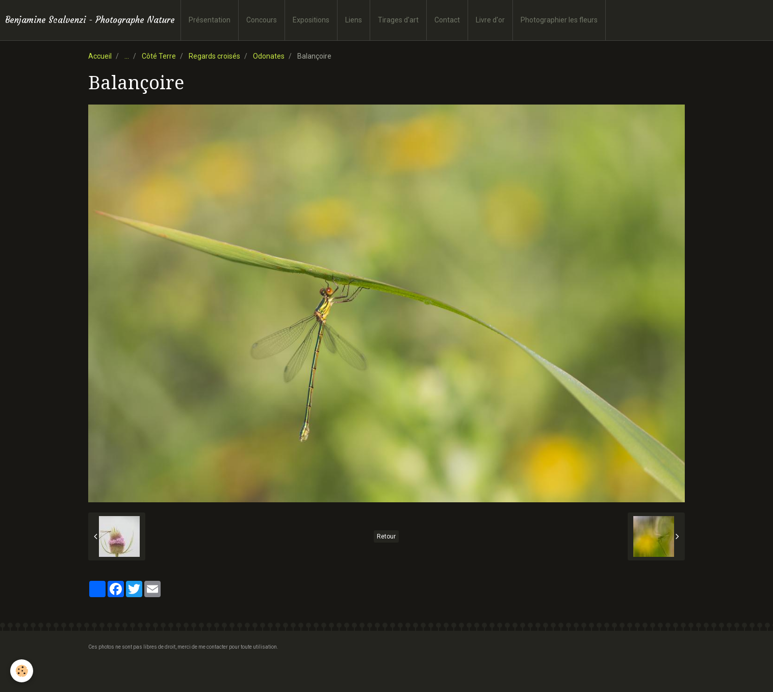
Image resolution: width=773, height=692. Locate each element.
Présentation (209, 20)
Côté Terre (159, 56)
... (126, 56)
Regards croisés (214, 56)
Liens (353, 20)
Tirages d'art (398, 20)
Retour (386, 536)
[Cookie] (21, 670)
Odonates (269, 56)
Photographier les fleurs (559, 20)
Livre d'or (490, 20)
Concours (261, 20)
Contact (447, 20)
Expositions (311, 20)
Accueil (100, 56)
